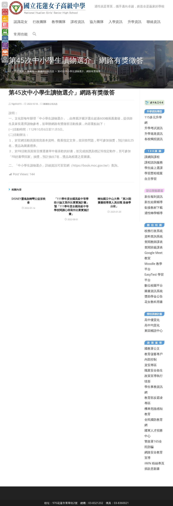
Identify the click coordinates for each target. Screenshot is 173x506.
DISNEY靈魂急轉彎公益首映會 (28, 200)
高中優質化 (152, 320)
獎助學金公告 (153, 296)
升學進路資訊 (153, 133)
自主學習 (150, 179)
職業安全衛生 (153, 370)
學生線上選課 (153, 168)
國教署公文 (152, 348)
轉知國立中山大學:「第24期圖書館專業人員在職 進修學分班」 (114, 202)
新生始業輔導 (153, 202)
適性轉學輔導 (153, 213)
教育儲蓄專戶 (153, 354)
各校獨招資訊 (153, 139)
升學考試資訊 (153, 128)
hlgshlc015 (16, 103)
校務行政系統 (153, 231)
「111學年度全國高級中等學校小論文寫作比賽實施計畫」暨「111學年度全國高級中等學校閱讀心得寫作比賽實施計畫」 (71, 206)
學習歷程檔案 (153, 173)
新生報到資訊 (153, 197)
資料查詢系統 (153, 236)
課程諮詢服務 (153, 162)
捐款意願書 (152, 469)
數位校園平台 (153, 285)
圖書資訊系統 (153, 291)
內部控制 (150, 359)
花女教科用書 (153, 302)
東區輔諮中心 (153, 331)
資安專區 (150, 365)
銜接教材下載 (153, 207)
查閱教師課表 (153, 242)
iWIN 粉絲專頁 (154, 463)
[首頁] (10, 71)
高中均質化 (152, 325)
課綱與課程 (152, 157)
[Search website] (34, 34)
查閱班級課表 (153, 247)
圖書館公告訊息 (50, 103)
